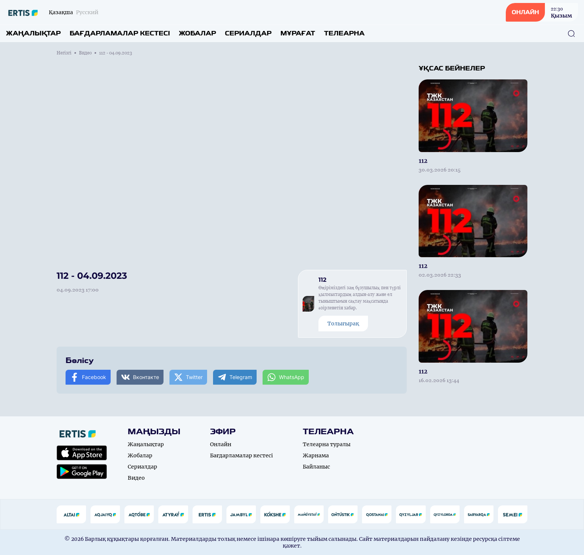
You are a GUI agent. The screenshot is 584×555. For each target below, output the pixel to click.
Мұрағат (297, 33)
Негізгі (64, 53)
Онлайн (220, 444)
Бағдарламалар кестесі (120, 33)
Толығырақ (343, 323)
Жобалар (197, 33)
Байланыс (316, 466)
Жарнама (316, 455)
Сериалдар (248, 33)
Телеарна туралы (326, 444)
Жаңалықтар (33, 33)
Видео (85, 53)
